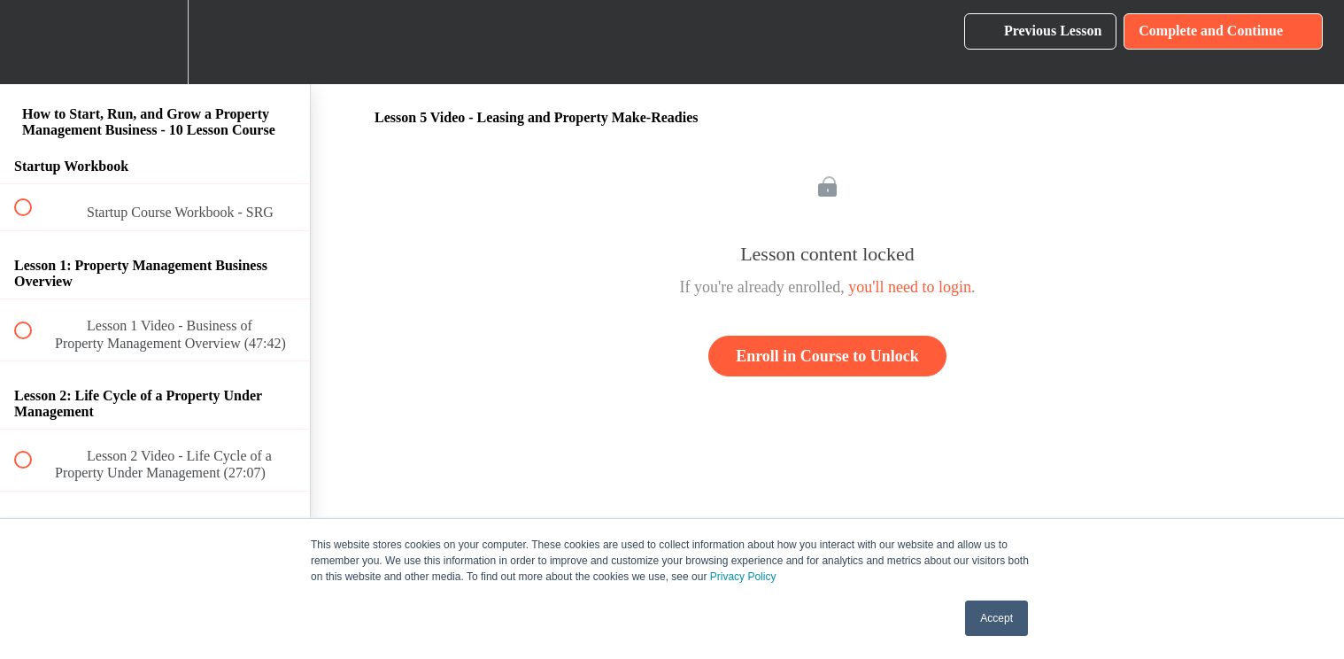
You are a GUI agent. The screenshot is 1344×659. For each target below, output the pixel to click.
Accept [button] (996, 618)
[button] (33, 42)
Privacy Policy (743, 576)
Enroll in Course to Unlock (827, 356)
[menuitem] (155, 42)
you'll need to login (909, 287)
